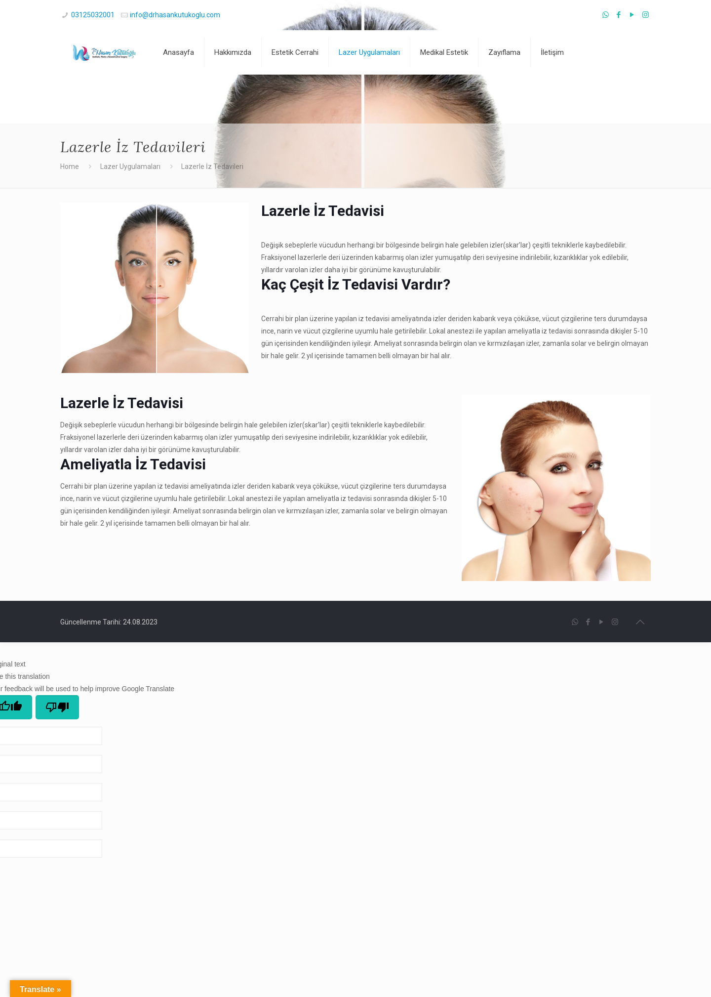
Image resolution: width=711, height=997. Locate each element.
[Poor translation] (57, 707)
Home (69, 166)
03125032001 (93, 15)
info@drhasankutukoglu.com (175, 15)
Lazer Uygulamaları (130, 166)
